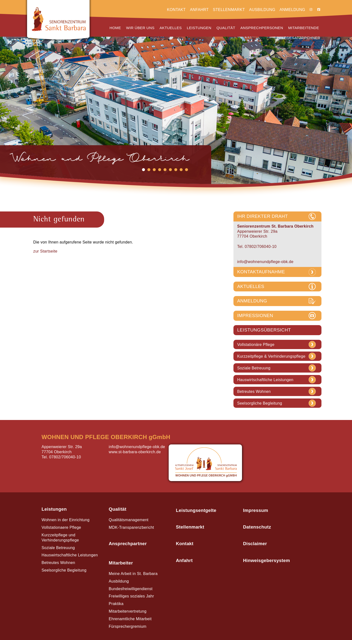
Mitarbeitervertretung (127, 611)
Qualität (226, 28)
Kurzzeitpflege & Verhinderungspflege (271, 356)
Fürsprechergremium (127, 626)
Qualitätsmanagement (129, 520)
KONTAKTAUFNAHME (261, 271)
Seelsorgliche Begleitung (259, 403)
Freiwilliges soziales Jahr (131, 596)
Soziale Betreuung (253, 368)
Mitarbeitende (303, 28)
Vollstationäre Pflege (256, 345)
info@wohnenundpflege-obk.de (265, 262)
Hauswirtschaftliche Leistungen (265, 380)
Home (115, 28)
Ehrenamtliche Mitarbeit (130, 619)
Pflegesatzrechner (298, 38)
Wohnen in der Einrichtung (65, 520)
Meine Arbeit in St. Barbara (133, 574)
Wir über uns (140, 28)
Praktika (116, 604)
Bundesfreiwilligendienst (131, 589)
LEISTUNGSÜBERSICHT (264, 330)
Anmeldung (292, 10)
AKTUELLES (250, 286)
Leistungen (199, 28)
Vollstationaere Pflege (61, 527)
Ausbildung (262, 10)
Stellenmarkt (229, 10)
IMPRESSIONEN (255, 315)
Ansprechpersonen (261, 28)
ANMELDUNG (252, 300)
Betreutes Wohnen (254, 392)
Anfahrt (199, 10)
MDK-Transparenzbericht (131, 527)
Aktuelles (171, 28)
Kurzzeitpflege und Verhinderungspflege (60, 537)
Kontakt (176, 10)
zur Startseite (45, 251)
